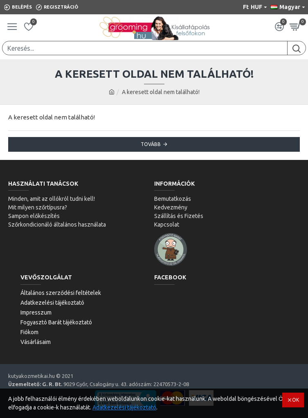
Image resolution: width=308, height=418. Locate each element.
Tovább (151, 144)
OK (295, 399)
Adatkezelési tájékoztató (124, 407)
